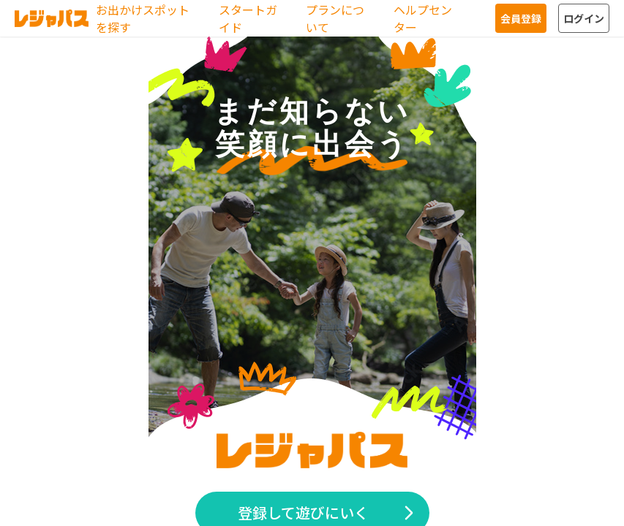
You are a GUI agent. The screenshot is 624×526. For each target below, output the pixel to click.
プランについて (335, 18)
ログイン (583, 18)
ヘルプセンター (423, 18)
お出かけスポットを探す (142, 18)
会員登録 (520, 18)
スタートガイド (248, 18)
